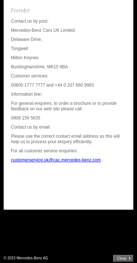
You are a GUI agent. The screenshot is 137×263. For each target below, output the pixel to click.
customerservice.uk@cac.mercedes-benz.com (56, 160)
